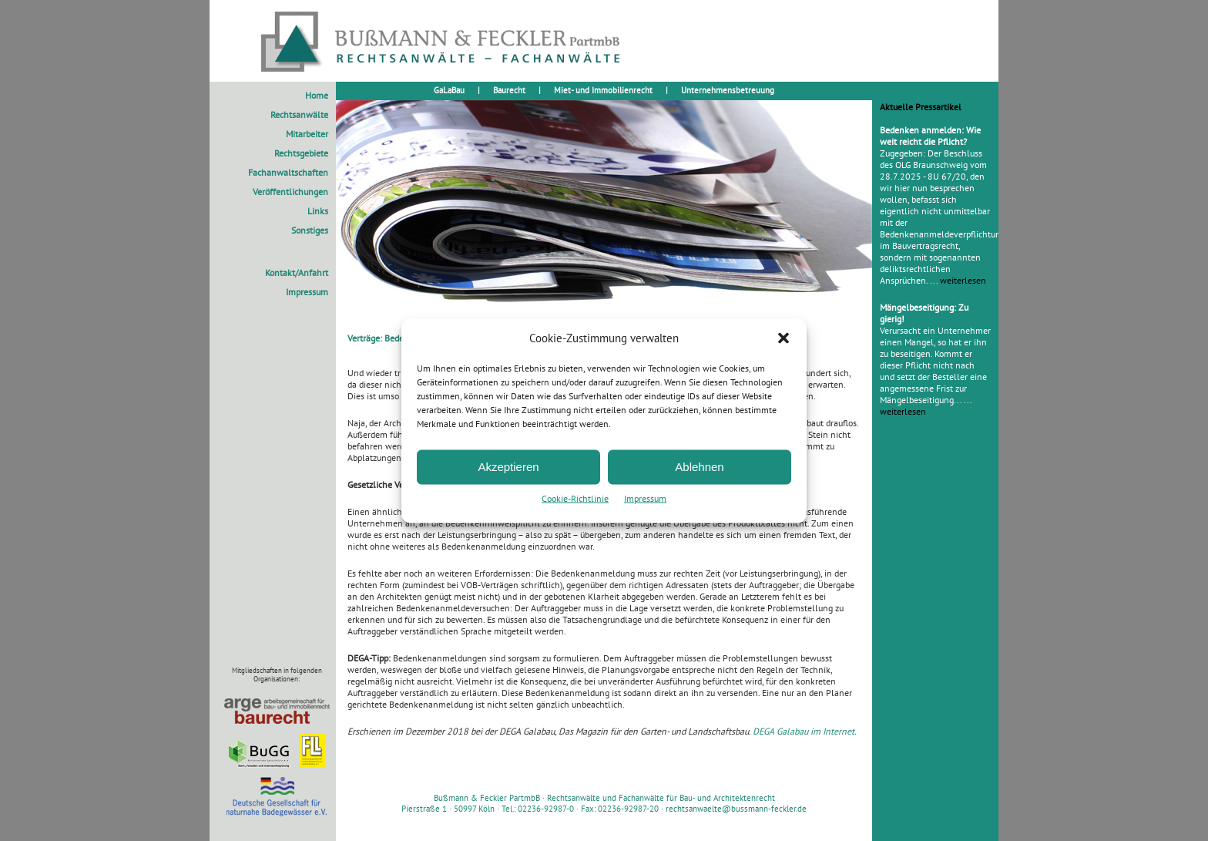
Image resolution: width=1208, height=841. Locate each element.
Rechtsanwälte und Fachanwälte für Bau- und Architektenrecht (661, 797)
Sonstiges (309, 230)
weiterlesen (963, 280)
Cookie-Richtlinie (575, 497)
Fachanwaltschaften (288, 172)
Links (317, 211)
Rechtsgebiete (301, 153)
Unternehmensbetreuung (727, 90)
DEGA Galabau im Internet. (805, 731)
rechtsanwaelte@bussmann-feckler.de (736, 808)
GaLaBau (449, 90)
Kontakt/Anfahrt (296, 272)
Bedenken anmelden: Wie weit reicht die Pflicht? (930, 135)
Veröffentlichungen (290, 191)
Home (316, 95)
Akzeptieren (508, 466)
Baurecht (509, 90)
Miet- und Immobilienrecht (603, 90)
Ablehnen (699, 466)
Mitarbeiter (307, 134)
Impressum (645, 497)
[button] (783, 337)
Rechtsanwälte (299, 114)
